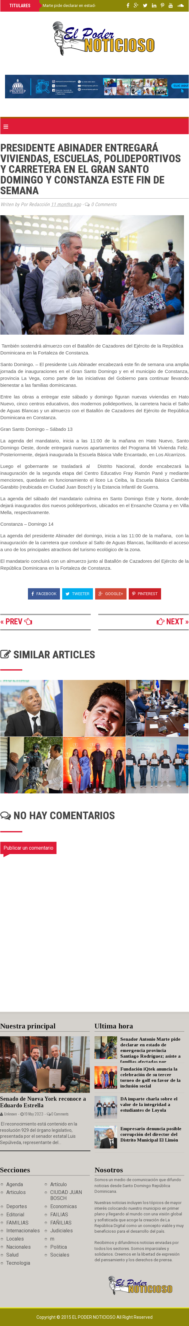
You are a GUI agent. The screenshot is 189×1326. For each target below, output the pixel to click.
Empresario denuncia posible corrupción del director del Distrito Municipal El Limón (150, 1134)
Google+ (111, 593)
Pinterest (145, 593)
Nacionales (18, 1247)
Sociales (59, 1255)
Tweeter (77, 593)
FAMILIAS (17, 1223)
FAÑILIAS (61, 1223)
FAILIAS (59, 1215)
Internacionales (23, 1231)
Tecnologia (18, 1263)
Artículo (58, 1184)
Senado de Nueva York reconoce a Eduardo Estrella (43, 1102)
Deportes (16, 1206)
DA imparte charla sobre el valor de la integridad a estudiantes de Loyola (148, 1104)
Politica (58, 1247)
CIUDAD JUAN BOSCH (66, 1195)
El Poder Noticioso (94, 1317)
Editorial (15, 1215)
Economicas (63, 1206)
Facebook (44, 593)
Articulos (16, 1192)
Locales (15, 1239)
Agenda (14, 1184)
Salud (12, 1255)
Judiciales (61, 1231)
